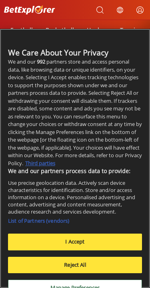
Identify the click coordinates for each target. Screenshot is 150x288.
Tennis (129, 30)
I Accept (74, 244)
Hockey (97, 30)
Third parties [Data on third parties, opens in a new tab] (40, 166)
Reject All (75, 267)
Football (21, 30)
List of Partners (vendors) (38, 223)
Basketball (60, 30)
